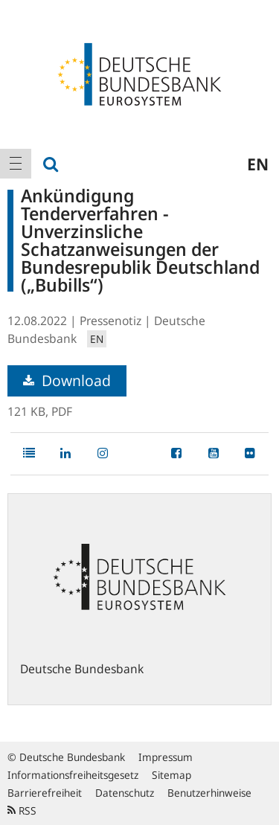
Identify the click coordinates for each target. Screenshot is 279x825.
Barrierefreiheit (44, 793)
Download (67, 380)
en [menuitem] (258, 164)
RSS (21, 810)
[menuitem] (15, 164)
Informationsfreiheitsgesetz (72, 775)
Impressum (165, 757)
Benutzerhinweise (209, 793)
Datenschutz (124, 793)
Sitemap (171, 775)
